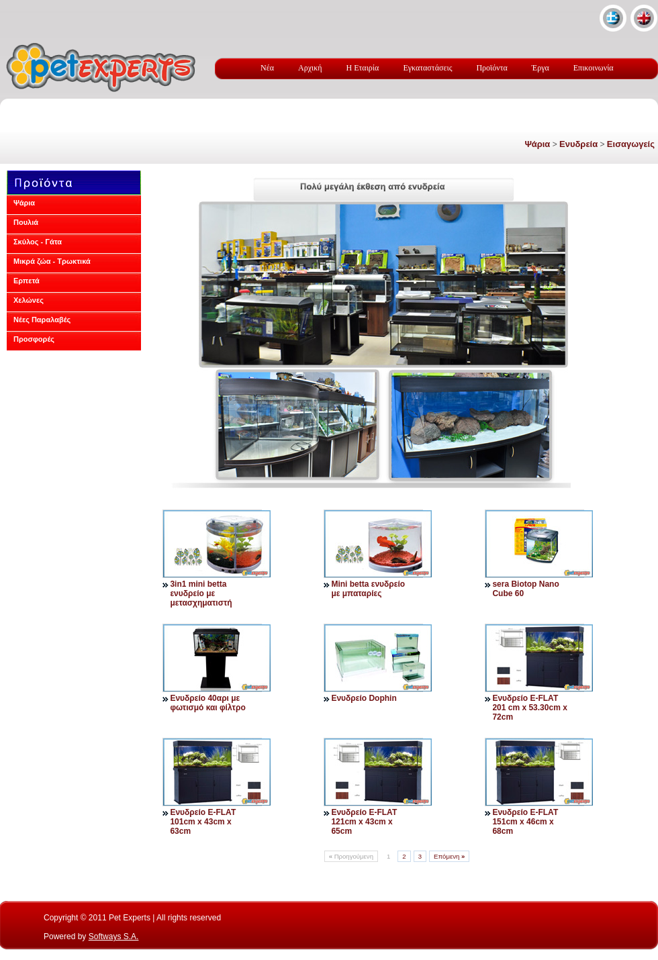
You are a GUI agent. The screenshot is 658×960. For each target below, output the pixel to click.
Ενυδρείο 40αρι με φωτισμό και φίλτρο (207, 702)
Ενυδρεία (578, 144)
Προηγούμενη (351, 856)
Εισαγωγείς (631, 144)
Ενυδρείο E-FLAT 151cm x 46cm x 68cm (525, 822)
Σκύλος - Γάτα (37, 242)
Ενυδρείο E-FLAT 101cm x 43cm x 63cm (203, 822)
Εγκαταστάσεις (427, 68)
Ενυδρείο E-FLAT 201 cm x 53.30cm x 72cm (529, 707)
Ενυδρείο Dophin (363, 698)
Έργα (540, 68)
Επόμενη (449, 856)
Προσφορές (33, 339)
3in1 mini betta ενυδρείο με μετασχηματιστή (201, 593)
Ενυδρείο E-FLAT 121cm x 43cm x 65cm (364, 822)
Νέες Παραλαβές (41, 320)
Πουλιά (25, 222)
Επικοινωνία (593, 68)
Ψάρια (537, 144)
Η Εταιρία (362, 68)
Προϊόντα (491, 68)
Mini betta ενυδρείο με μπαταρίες (368, 588)
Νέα (267, 68)
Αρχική (310, 68)
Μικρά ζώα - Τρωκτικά (52, 261)
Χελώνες (28, 300)
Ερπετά (26, 281)
